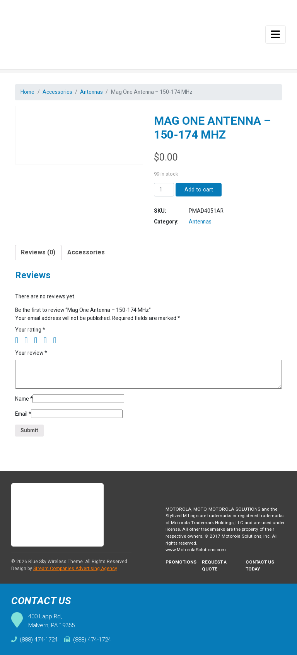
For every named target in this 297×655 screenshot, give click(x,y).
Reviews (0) (38, 255)
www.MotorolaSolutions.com (197, 549)
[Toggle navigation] (275, 34)
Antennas (95, 92)
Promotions (182, 562)
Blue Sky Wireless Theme (55, 560)
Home (28, 92)
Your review (32, 357)
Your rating (31, 333)
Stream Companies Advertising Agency (75, 567)
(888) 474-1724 (34, 639)
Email (24, 419)
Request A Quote (216, 565)
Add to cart (198, 190)
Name (24, 404)
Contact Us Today (260, 565)
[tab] (38, 255)
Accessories (59, 92)
